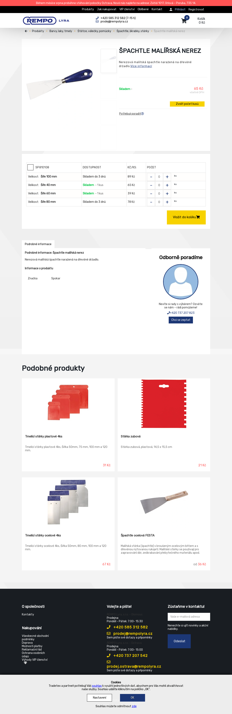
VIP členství (127, 9)
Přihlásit (180, 9)
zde (134, 706)
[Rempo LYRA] (46, 18)
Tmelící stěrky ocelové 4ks (43, 535)
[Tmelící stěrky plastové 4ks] (68, 404)
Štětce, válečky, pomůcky (94, 31)
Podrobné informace (38, 244)
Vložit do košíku (186, 217)
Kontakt (157, 9)
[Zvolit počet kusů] (159, 177)
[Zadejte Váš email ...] (189, 617)
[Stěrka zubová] (164, 404)
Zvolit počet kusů (187, 104)
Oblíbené (143, 9)
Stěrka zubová (130, 436)
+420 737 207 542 (127, 655)
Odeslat (179, 641)
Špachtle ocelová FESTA (137, 535)
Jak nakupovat (106, 9)
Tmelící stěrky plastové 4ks (43, 436)
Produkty (88, 9)
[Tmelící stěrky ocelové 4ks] (68, 503)
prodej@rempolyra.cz (130, 633)
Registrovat (196, 9)
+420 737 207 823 (181, 313)
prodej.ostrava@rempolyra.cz (134, 664)
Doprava (27, 642)
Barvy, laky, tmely (60, 31)
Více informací (141, 66)
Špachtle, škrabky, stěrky (133, 31)
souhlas (97, 686)
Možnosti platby (32, 646)
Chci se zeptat (180, 320)
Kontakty (28, 614)
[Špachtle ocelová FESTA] (164, 503)
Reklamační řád (32, 649)
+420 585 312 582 (127, 627)
